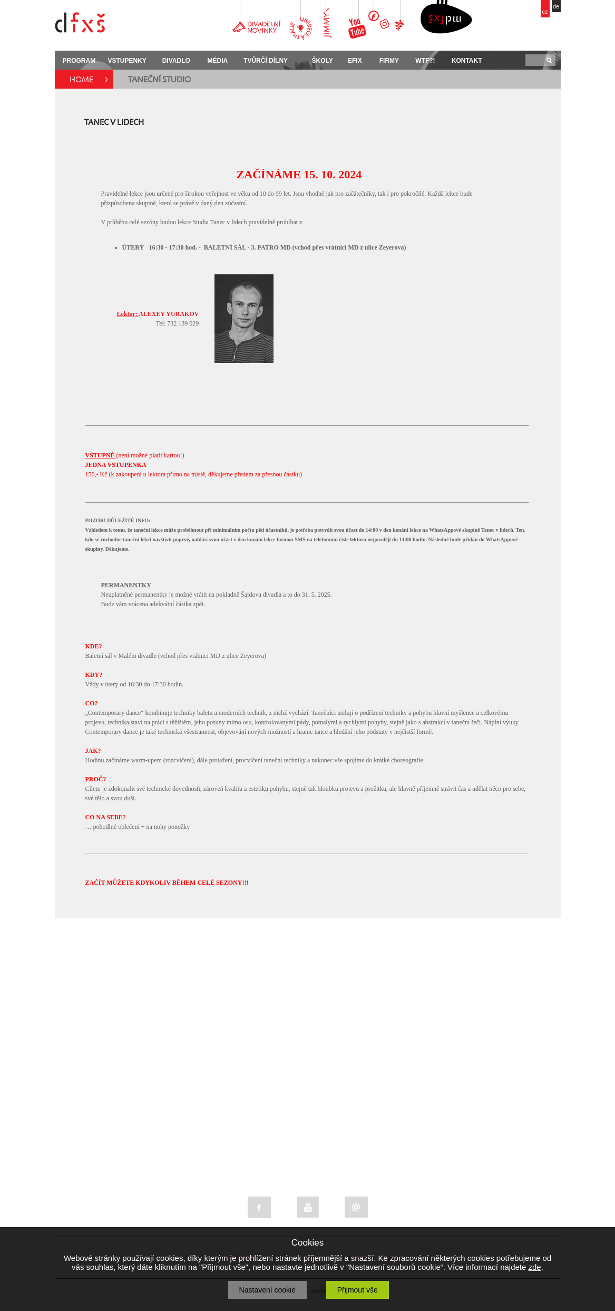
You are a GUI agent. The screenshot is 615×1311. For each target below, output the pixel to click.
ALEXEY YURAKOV (158, 314)
